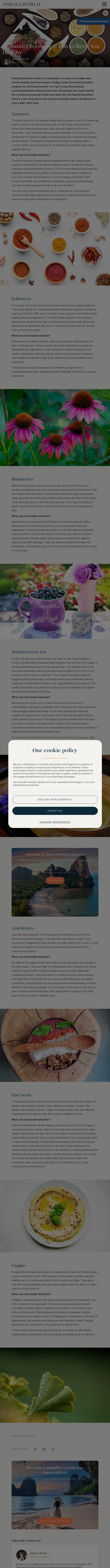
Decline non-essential (55, 799)
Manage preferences (55, 821)
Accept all (55, 810)
